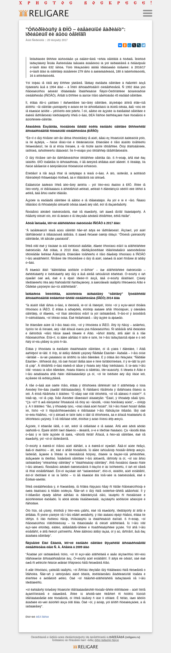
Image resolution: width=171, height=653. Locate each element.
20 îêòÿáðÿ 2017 (57, 40)
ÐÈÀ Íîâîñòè (42, 616)
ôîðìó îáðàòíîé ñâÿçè (107, 640)
